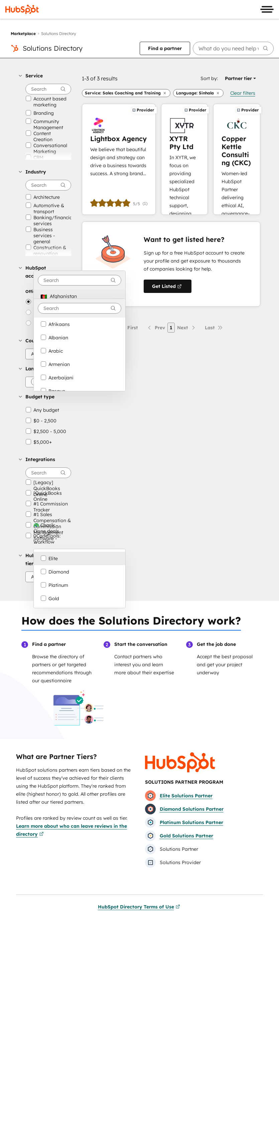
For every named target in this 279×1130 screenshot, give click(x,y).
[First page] (128, 328)
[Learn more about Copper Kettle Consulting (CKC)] (236, 159)
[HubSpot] (22, 9)
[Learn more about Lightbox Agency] (119, 159)
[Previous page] (155, 328)
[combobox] (79, 280)
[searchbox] (233, 48)
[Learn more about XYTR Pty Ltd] (184, 159)
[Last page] (213, 328)
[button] (45, 76)
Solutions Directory (53, 48)
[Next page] (186, 328)
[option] (79, 296)
